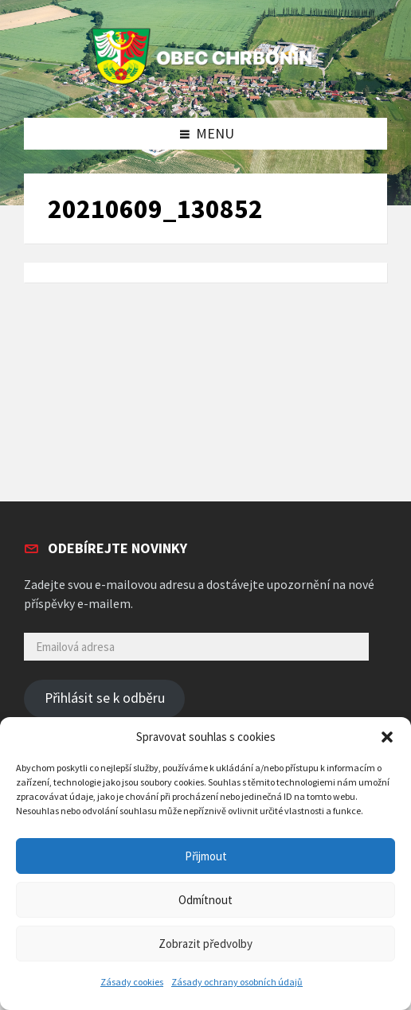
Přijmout (206, 856)
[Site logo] (205, 85)
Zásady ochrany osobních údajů (237, 982)
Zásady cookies (131, 982)
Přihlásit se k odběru (105, 698)
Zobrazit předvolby (205, 943)
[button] (387, 737)
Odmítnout (205, 899)
